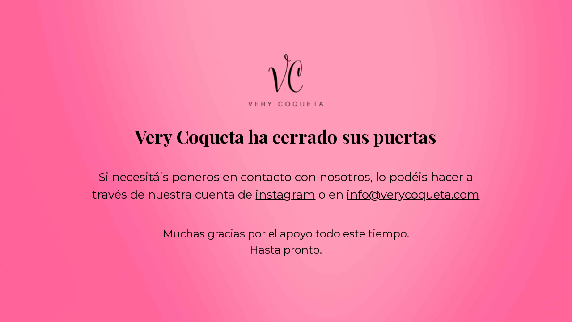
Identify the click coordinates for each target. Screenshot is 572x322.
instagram (285, 194)
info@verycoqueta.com (413, 194)
